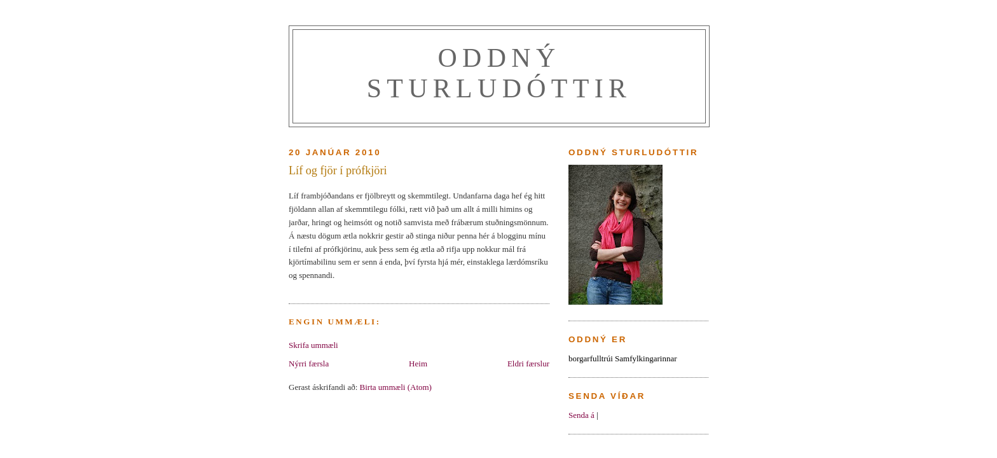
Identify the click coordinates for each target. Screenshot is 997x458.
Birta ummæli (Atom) (396, 387)
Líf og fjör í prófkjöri (338, 170)
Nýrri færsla (309, 363)
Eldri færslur (528, 363)
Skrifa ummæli (313, 345)
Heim (418, 363)
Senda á (581, 415)
